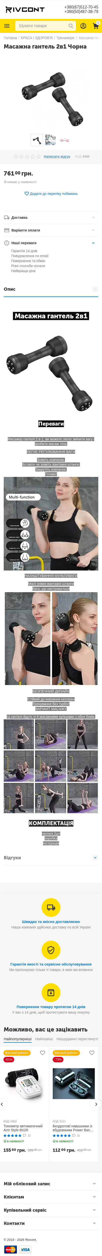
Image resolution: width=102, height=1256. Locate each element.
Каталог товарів (6, 25)
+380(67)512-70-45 (81, 7)
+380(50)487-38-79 (81, 11)
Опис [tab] (51, 289)
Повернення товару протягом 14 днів (51, 1007)
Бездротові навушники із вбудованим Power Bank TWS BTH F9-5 (72, 1128)
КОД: (78, 156)
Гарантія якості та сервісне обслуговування (51, 964)
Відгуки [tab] (51, 858)
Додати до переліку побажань (51, 193)
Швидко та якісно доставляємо (51, 921)
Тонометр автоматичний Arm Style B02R (23, 1128)
